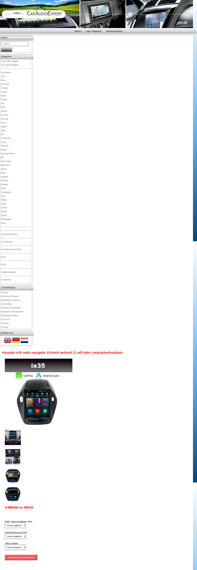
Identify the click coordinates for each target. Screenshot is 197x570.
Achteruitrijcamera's (9, 234)
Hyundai (4, 119)
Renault (4, 184)
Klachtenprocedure (9, 315)
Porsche (4, 180)
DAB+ (3, 257)
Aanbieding (6, 304)
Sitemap (5, 323)
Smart (3, 204)
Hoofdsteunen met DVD (11, 249)
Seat (3, 196)
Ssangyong (6, 192)
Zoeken (6, 50)
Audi (3, 76)
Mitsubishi (5, 165)
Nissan (4, 169)
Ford (3, 107)
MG (2, 157)
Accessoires (6, 280)
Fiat (2, 103)
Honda (4, 111)
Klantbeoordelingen (114, 31)
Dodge (4, 99)
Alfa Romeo (6, 72)
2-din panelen (7, 242)
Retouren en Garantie (11, 308)
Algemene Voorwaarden (12, 311)
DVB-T (4, 264)
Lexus (3, 142)
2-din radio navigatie (9, 65)
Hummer (4, 115)
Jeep (3, 130)
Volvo (3, 223)
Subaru (4, 208)
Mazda (4, 150)
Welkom (77, 31)
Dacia (3, 96)
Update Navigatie (8, 272)
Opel (3, 173)
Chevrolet (5, 84)
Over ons (5, 319)
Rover (3, 188)
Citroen (4, 92)
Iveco (3, 123)
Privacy (4, 327)
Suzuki (4, 211)
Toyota (4, 215)
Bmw (3, 80)
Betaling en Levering (10, 300)
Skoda (3, 200)
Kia (2, 134)
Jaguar (4, 126)
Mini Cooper (6, 161)
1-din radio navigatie (9, 61)
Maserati (4, 146)
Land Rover (6, 138)
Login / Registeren (93, 31)
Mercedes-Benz (7, 153)
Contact (4, 292)
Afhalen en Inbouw (9, 296)
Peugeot (4, 177)
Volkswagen (6, 219)
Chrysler (4, 88)
